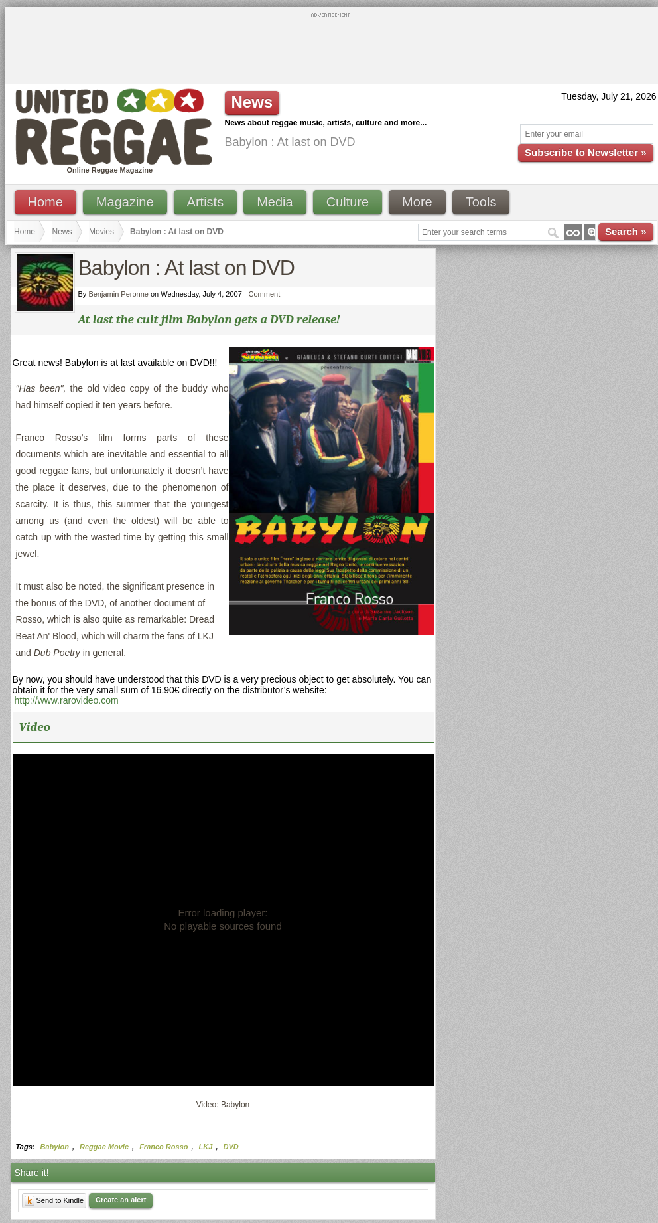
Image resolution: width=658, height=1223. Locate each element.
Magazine (125, 202)
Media (275, 202)
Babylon (54, 1147)
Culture (347, 202)
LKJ (206, 1147)
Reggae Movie (104, 1147)
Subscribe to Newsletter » (585, 152)
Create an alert (121, 1200)
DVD (231, 1147)
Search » (626, 231)
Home (45, 202)
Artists (205, 202)
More (417, 202)
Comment (265, 294)
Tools (481, 202)
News (62, 231)
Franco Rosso (163, 1147)
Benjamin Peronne (118, 294)
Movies (101, 231)
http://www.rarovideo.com (67, 700)
